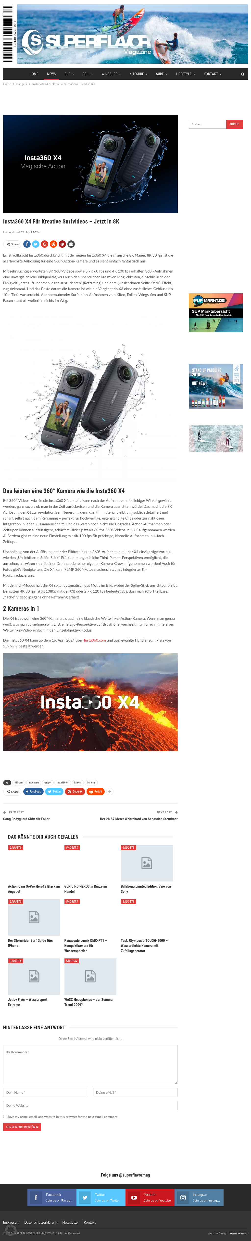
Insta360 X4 (63, 782)
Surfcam (91, 782)
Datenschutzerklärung (40, 1222)
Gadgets (16, 847)
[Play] (90, 702)
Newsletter (70, 1222)
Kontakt (211, 74)
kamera (78, 782)
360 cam (19, 782)
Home (33, 74)
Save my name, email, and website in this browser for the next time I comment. (63, 1117)
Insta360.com (95, 640)
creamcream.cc (238, 1233)
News (51, 74)
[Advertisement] (125, 100)
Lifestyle (184, 74)
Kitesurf (136, 74)
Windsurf (109, 74)
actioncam (34, 782)
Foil (86, 74)
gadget (47, 782)
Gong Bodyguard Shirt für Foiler (26, 819)
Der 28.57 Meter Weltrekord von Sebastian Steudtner (139, 819)
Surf (160, 74)
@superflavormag (134, 1175)
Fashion (71, 961)
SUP (67, 74)
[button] (11, 1230)
